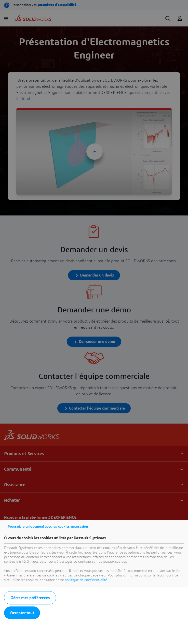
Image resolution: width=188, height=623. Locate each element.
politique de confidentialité (86, 580)
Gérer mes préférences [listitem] (30, 598)
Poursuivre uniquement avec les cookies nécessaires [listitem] (48, 526)
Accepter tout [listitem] (22, 613)
